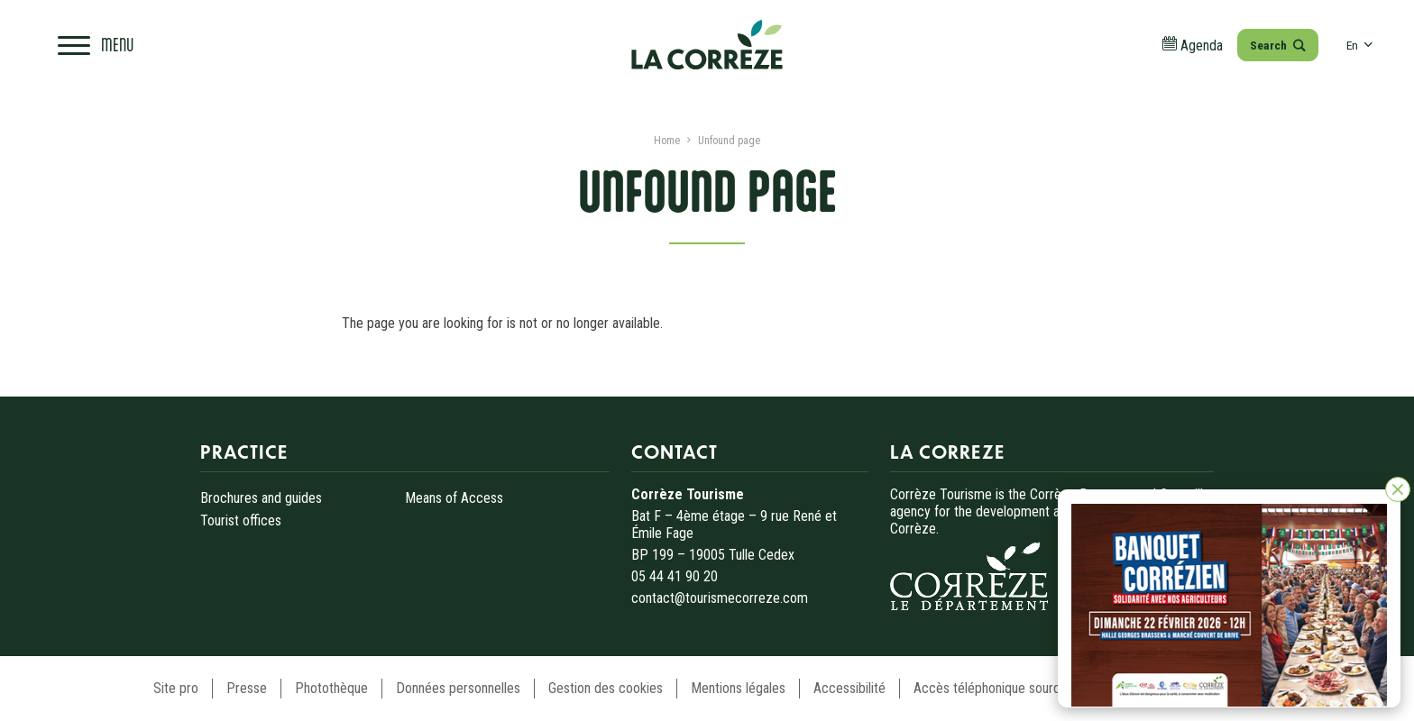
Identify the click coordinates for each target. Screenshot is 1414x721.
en (1359, 45)
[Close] (1397, 489)
